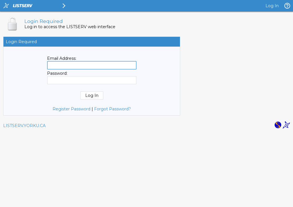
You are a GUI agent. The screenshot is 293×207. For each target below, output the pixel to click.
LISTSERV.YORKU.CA (24, 125)
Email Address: (61, 58)
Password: (57, 73)
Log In (272, 5)
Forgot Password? (112, 109)
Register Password (71, 109)
